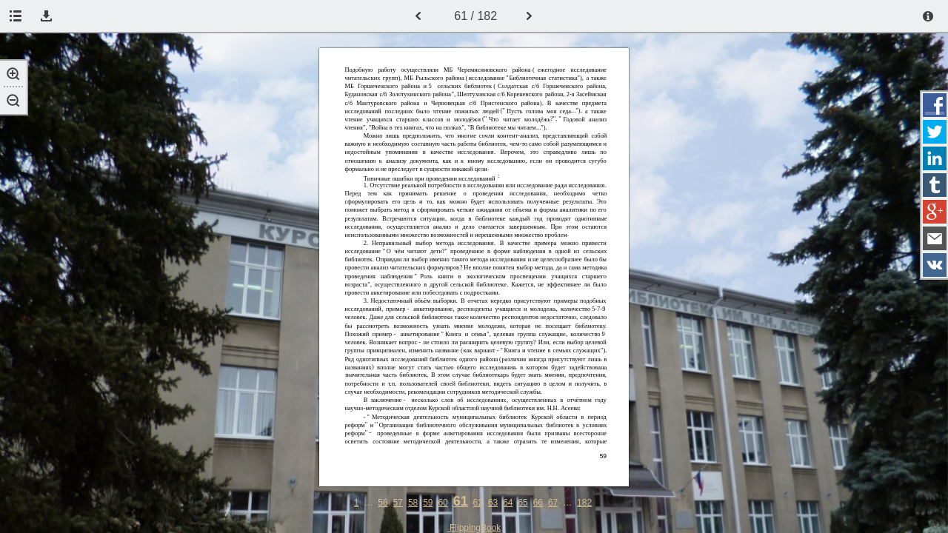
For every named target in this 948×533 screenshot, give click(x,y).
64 (508, 502)
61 (460, 501)
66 (538, 502)
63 (493, 502)
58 (413, 502)
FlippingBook (474, 527)
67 (553, 502)
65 (522, 502)
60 (442, 502)
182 (584, 502)
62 (478, 502)
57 (398, 502)
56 (382, 502)
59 (428, 502)
